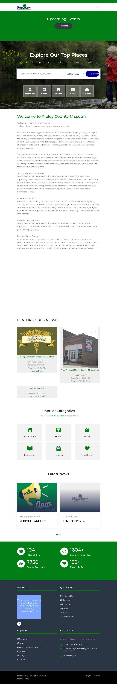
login (88, 675)
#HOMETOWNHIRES (32, 521)
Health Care (66, 604)
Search (94, 73)
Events (20, 643)
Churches (65, 612)
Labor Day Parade (74, 521)
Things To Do (66, 596)
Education (65, 600)
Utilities (64, 608)
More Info (63, 26)
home (97, 675)
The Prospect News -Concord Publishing (80, 370)
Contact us (22, 659)
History (20, 655)
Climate (21, 651)
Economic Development (29, 647)
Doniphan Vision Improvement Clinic (37, 357)
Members (22, 639)
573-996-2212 (70, 655)
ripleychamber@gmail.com (76, 644)
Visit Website (37, 371)
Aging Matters (37, 388)
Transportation (67, 616)
